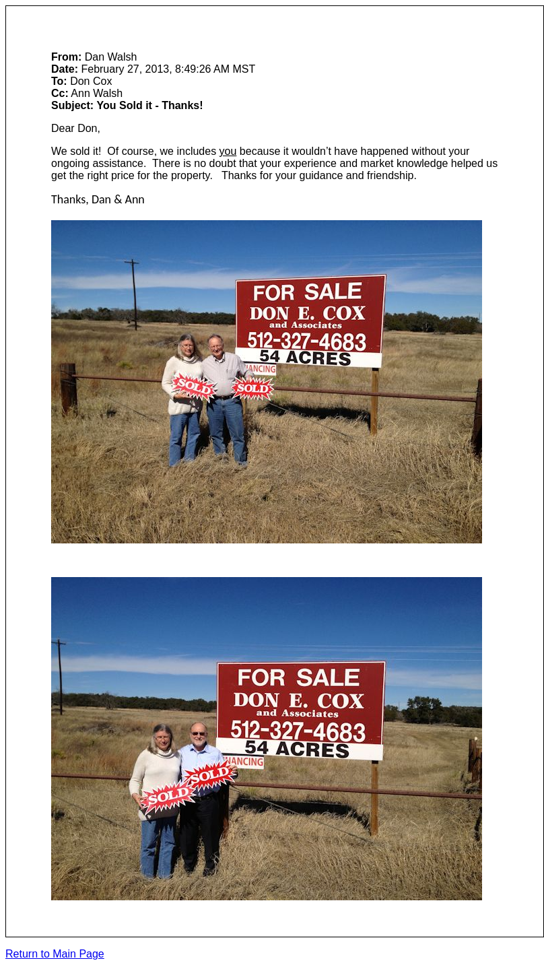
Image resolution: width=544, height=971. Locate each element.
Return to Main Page (54, 954)
